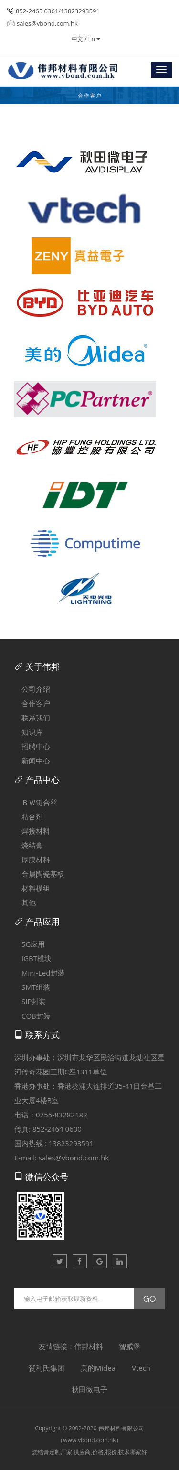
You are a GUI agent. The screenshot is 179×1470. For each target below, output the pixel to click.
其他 (25, 902)
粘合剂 (28, 816)
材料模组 (32, 888)
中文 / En (86, 39)
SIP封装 (30, 1001)
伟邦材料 (88, 1346)
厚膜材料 (32, 859)
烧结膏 (28, 845)
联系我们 (32, 717)
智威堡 (129, 1346)
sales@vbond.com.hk (42, 23)
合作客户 (32, 703)
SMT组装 (32, 987)
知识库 (28, 732)
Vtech (141, 1368)
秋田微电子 (89, 1389)
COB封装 (32, 1015)
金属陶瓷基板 (39, 874)
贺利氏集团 (46, 1368)
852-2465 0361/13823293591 (58, 11)
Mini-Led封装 (39, 972)
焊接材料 (32, 831)
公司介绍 (32, 689)
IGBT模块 (33, 958)
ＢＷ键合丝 (35, 802)
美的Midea (98, 1368)
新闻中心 (32, 760)
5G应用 (29, 944)
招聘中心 (32, 746)
